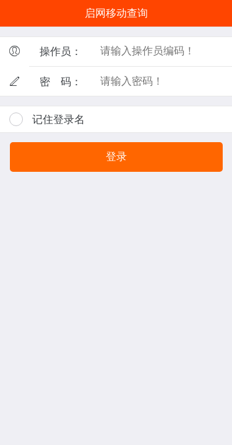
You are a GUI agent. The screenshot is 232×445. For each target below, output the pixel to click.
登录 (116, 157)
